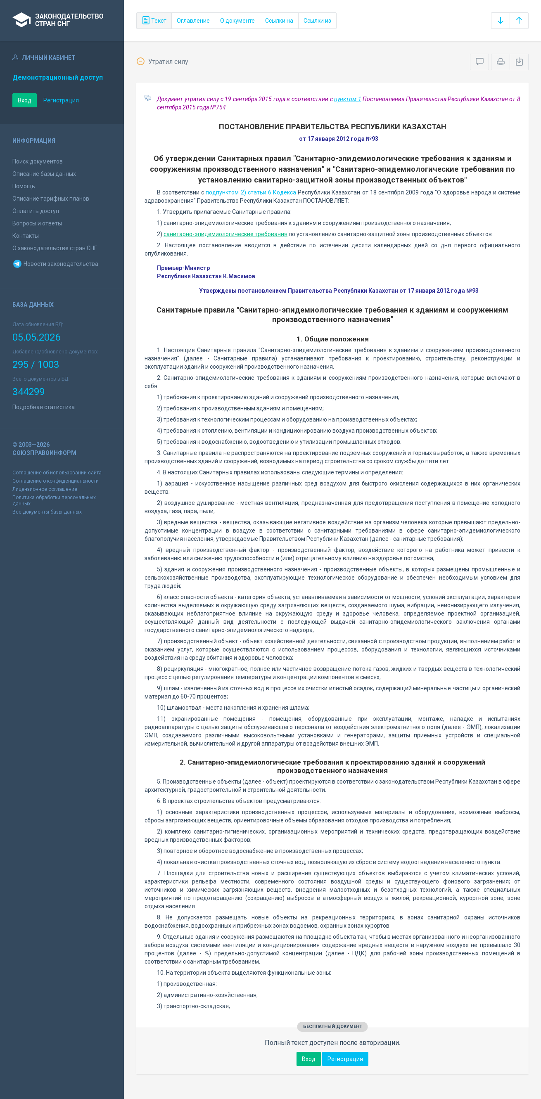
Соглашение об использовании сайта (57, 473)
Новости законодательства (55, 264)
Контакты (25, 235)
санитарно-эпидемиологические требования (225, 234)
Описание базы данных (44, 174)
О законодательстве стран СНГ (54, 248)
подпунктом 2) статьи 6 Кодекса (251, 192)
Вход (24, 100)
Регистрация (61, 100)
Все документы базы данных (47, 512)
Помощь (23, 186)
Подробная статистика (43, 407)
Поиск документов (37, 161)
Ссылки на (279, 20)
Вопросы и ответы (37, 223)
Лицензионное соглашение (44, 489)
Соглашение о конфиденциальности (55, 481)
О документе (237, 20)
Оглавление (193, 20)
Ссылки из (317, 20)
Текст (154, 21)
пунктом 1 (347, 99)
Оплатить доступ (35, 211)
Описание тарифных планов (50, 198)
